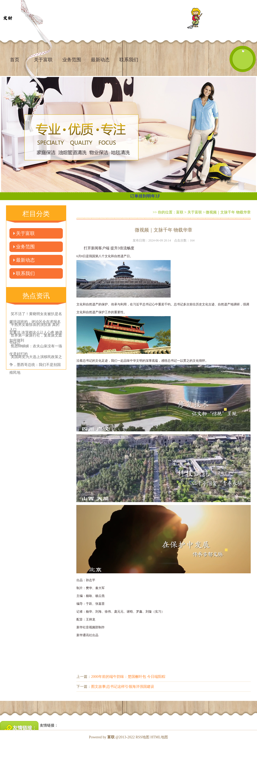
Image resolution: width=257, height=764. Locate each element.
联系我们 (128, 59)
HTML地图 (159, 737)
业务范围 (71, 59)
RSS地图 (142, 737)
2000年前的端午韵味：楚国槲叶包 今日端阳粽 (128, 677)
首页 (14, 59)
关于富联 (25, 233)
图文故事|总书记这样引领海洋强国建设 (122, 687)
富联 (179, 212)
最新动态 (100, 59)
